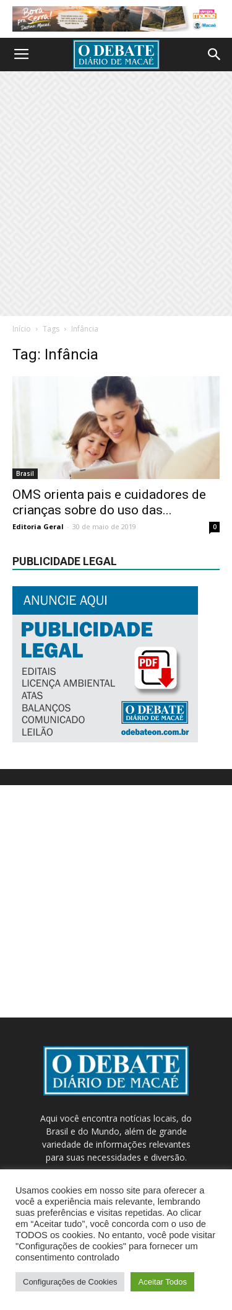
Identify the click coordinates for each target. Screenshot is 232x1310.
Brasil (25, 473)
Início (21, 328)
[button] (214, 54)
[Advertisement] (116, 193)
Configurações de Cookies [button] (70, 1281)
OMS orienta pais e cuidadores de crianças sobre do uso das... (109, 502)
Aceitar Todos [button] (162, 1281)
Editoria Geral (38, 526)
